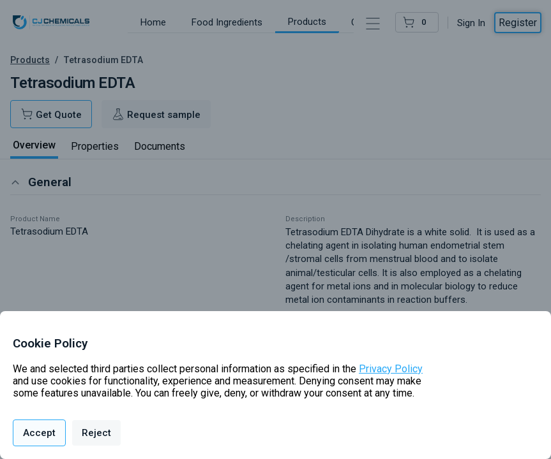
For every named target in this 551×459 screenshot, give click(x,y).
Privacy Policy (391, 369)
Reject (96, 433)
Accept (39, 433)
